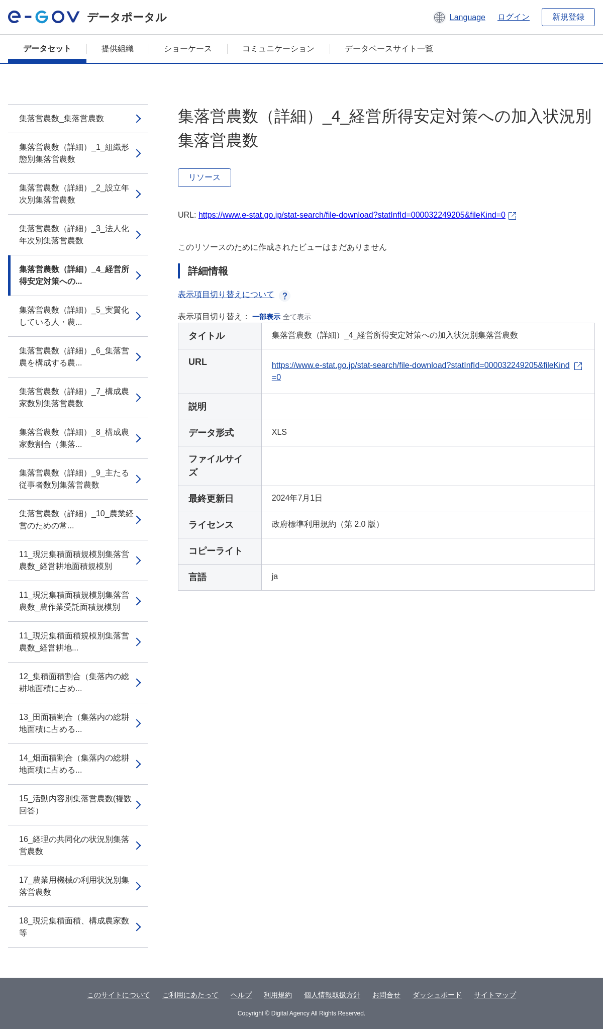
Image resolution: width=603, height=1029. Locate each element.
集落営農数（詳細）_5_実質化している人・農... (74, 316)
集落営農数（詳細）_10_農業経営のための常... (76, 519)
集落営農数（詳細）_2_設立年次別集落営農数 (74, 193)
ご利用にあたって (190, 995)
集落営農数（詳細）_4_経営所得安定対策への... (74, 275)
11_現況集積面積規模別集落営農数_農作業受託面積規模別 (74, 601)
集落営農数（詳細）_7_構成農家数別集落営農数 (74, 397)
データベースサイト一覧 (389, 48)
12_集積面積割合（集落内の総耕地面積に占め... (74, 682)
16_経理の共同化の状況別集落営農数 (74, 845)
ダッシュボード (437, 995)
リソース (204, 177)
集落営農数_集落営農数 (61, 118)
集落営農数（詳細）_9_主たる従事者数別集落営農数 (74, 479)
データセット (47, 48)
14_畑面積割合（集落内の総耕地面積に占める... (74, 764)
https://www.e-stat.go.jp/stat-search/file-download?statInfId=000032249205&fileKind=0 (352, 215)
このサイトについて (118, 995)
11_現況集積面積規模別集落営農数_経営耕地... (74, 641)
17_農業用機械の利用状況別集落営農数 (74, 886)
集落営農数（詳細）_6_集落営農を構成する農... (74, 356)
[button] (459, 17)
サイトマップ (495, 995)
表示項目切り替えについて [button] (234, 294)
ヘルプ (241, 995)
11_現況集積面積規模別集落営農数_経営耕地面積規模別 (74, 560)
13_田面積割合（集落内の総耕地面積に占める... (74, 723)
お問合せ (386, 995)
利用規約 (278, 995)
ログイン (513, 17)
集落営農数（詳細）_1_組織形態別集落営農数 (74, 153)
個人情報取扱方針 (332, 995)
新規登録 (568, 17)
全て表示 (297, 317)
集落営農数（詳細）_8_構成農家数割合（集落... (74, 438)
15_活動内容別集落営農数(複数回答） (75, 804)
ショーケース (188, 48)
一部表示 (266, 317)
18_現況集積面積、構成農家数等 (74, 926)
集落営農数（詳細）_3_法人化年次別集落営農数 (74, 234)
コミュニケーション (278, 48)
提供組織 (118, 48)
